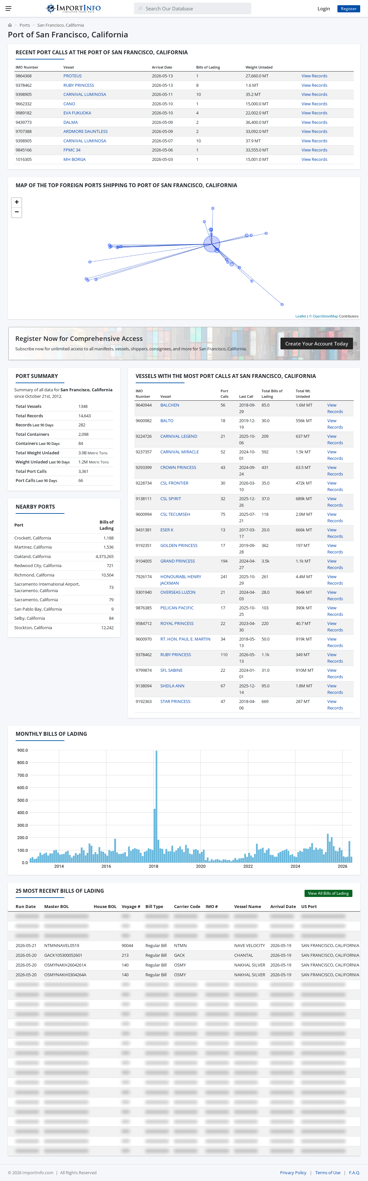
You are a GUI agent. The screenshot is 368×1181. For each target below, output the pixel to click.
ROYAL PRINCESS (177, 623)
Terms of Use (327, 1172)
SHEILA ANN (172, 686)
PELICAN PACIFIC (177, 608)
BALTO (166, 420)
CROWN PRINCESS (178, 467)
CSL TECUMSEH (175, 514)
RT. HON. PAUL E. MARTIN (185, 639)
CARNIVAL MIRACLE (179, 452)
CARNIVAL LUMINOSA (84, 94)
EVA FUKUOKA (77, 113)
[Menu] (8, 8)
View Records (314, 76)
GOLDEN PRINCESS (179, 545)
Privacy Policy (293, 1172)
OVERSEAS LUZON (178, 592)
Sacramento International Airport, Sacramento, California (47, 587)
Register (349, 8)
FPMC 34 (71, 150)
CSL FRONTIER (174, 483)
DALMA (70, 122)
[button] (16, 203)
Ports (25, 25)
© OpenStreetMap (323, 316)
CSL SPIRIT (170, 498)
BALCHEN (169, 405)
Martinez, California (33, 547)
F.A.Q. (354, 1172)
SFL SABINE (171, 670)
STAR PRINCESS (175, 701)
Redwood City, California (37, 565)
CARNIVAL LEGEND (178, 436)
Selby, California (29, 618)
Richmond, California (34, 575)
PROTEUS (72, 76)
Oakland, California (32, 556)
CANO (69, 104)
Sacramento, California (36, 600)
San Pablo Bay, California (38, 609)
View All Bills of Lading (328, 893)
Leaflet (300, 316)
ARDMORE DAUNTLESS (85, 131)
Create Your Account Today (316, 343)
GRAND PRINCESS (177, 561)
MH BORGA (74, 159)
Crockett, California (32, 538)
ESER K (166, 530)
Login (324, 8)
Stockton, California (33, 627)
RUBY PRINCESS (78, 85)
